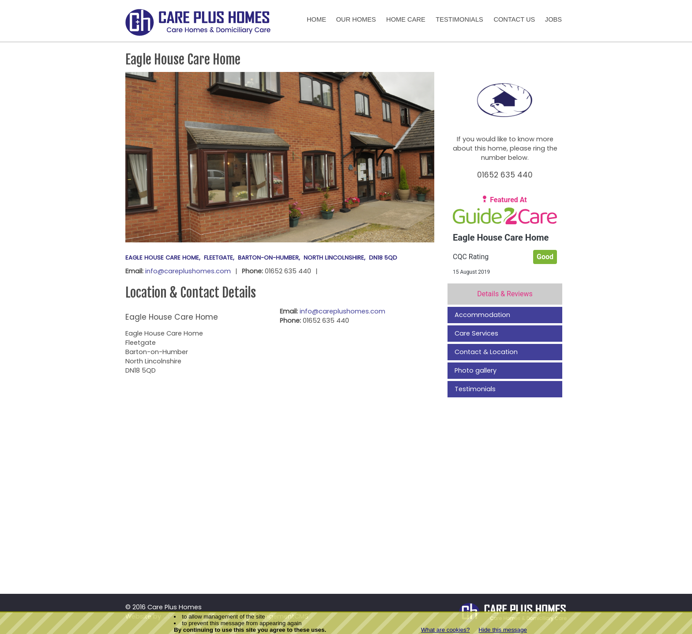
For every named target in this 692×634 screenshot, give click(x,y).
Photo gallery (475, 370)
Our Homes (356, 19)
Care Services (476, 333)
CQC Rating (471, 257)
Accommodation (482, 314)
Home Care (405, 19)
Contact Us (514, 19)
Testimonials (459, 19)
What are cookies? (445, 629)
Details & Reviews (505, 294)
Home (316, 19)
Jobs (553, 19)
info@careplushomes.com (188, 271)
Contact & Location (486, 351)
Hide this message (502, 629)
